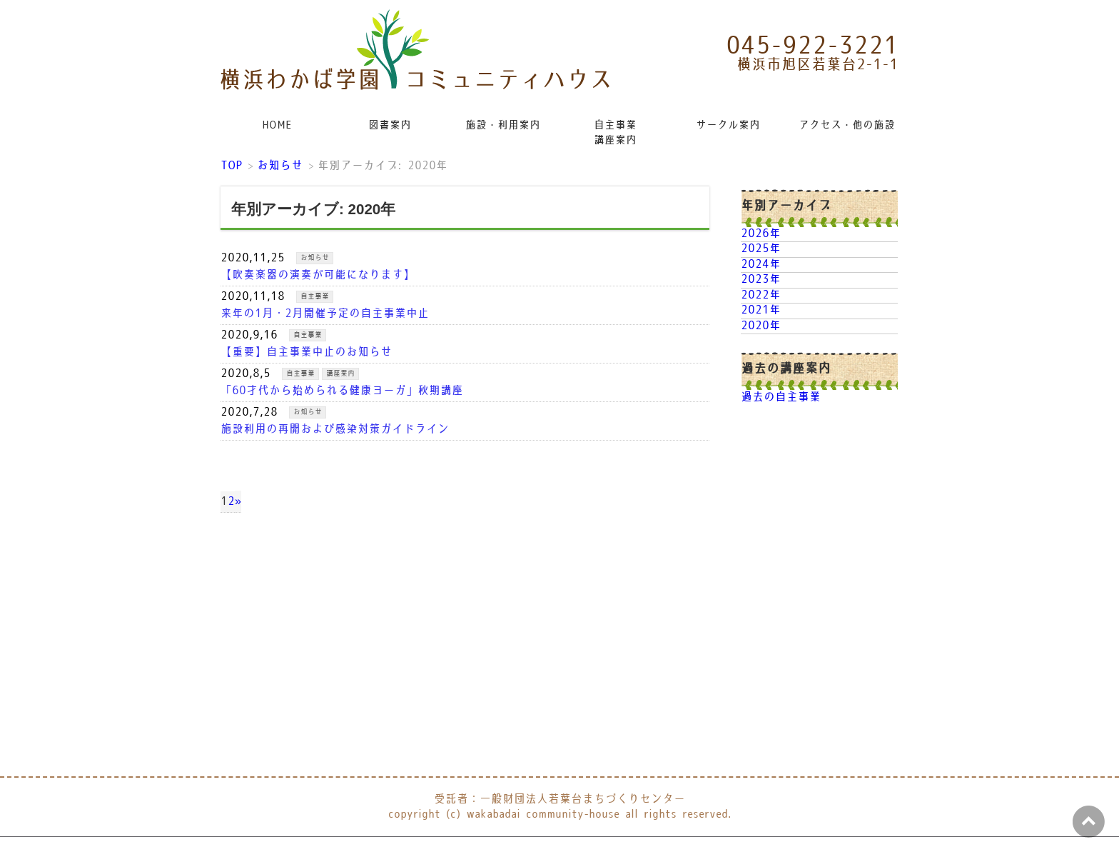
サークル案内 (728, 125)
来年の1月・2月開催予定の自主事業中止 (325, 314)
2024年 (761, 265)
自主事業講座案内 (615, 132)
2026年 (761, 234)
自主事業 (314, 296)
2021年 (761, 310)
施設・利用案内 (502, 125)
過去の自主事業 (781, 397)
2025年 (761, 249)
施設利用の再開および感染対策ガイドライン (335, 430)
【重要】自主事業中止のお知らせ (306, 352)
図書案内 (389, 125)
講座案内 (340, 373)
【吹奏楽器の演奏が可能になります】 (318, 275)
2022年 (761, 295)
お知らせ (314, 258)
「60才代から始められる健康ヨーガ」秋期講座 (342, 391)
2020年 (761, 326)
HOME (277, 125)
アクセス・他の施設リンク (848, 125)
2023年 (761, 280)
